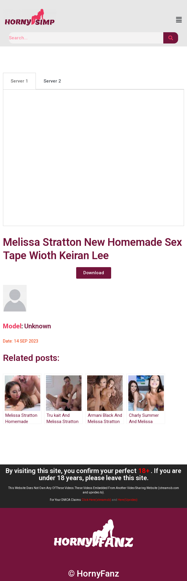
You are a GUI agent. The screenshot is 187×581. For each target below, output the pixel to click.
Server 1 (19, 81)
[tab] (19, 81)
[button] (93, 273)
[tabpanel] (93, 157)
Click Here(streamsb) (96, 499)
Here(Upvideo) (128, 499)
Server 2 (52, 81)
